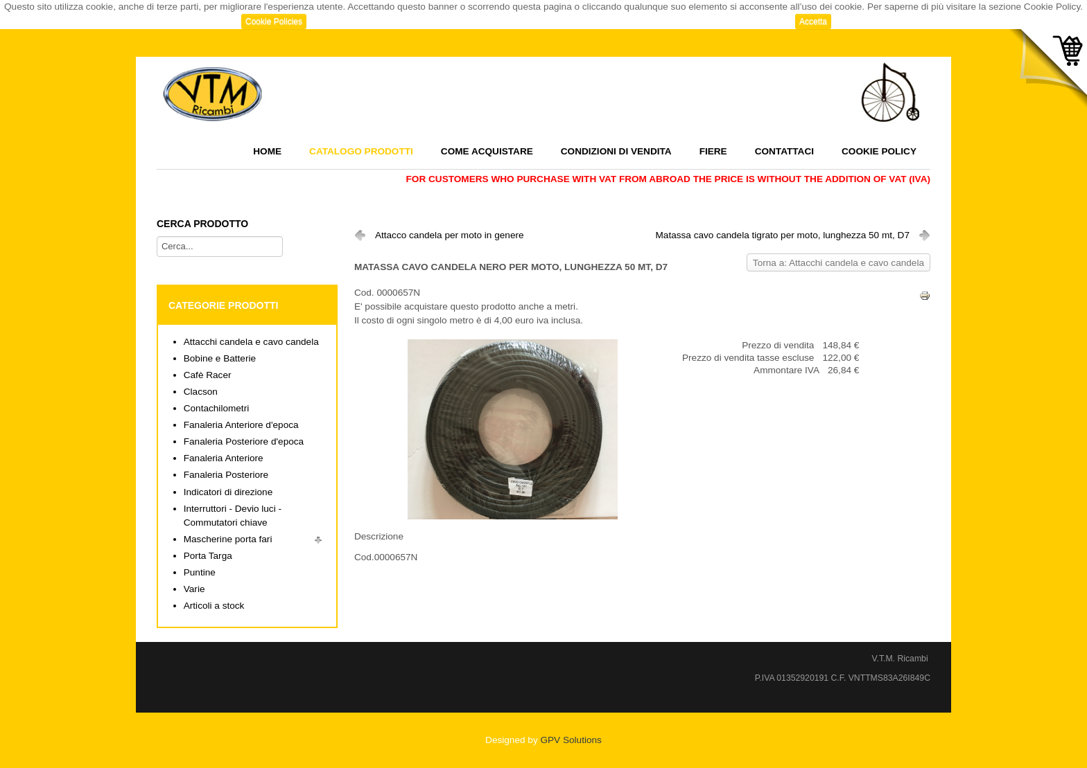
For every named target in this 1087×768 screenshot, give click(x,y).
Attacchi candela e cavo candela (251, 342)
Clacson (201, 391)
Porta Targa (208, 556)
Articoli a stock (214, 605)
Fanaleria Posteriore (226, 475)
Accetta (813, 21)
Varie (194, 589)
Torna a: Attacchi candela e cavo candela (838, 263)
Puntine (200, 572)
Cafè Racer (208, 375)
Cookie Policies (273, 21)
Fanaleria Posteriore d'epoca (244, 441)
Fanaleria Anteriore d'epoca (241, 425)
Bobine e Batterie (220, 358)
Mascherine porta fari (228, 539)
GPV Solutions (570, 740)
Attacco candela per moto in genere (449, 235)
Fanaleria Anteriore (223, 458)
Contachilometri (216, 408)
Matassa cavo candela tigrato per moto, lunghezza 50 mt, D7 (783, 235)
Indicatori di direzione (228, 492)
